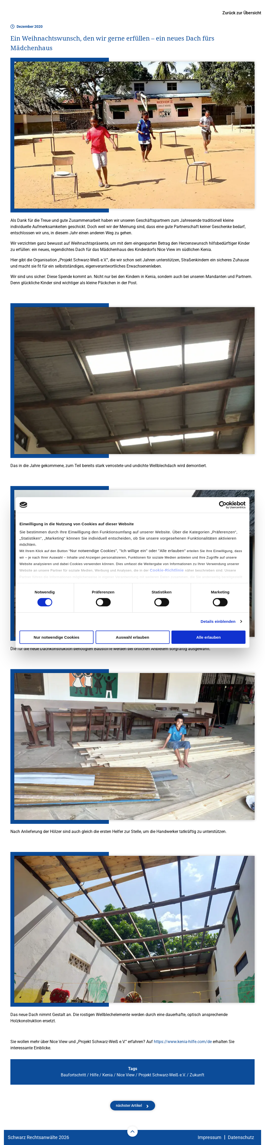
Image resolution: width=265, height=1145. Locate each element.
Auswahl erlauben (132, 637)
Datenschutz (241, 1137)
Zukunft (197, 1074)
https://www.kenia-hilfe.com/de (183, 1041)
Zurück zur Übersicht (241, 12)
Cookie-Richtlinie (167, 570)
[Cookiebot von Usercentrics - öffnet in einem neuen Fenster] (223, 505)
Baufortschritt (73, 1074)
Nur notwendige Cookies (57, 637)
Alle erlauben (208, 637)
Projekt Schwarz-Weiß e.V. (162, 1074)
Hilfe (94, 1074)
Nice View (126, 1074)
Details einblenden (218, 621)
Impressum (209, 1137)
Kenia (107, 1074)
